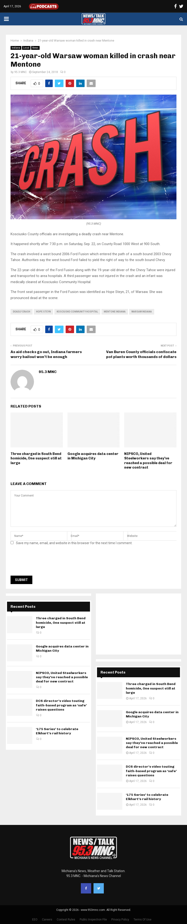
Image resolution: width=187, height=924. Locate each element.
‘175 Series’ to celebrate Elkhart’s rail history (57, 731)
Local (26, 47)
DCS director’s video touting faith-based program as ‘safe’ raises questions (61, 705)
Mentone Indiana (115, 311)
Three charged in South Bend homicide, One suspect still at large (36, 458)
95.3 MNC (20, 72)
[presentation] (46, 562)
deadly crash (21, 311)
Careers (47, 919)
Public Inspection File (93, 919)
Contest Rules (66, 919)
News (35, 47)
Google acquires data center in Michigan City (92, 456)
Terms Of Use (142, 919)
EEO (34, 919)
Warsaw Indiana (141, 311)
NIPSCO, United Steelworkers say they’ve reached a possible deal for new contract (148, 461)
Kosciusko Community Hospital (77, 311)
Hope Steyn (43, 311)
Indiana (16, 47)
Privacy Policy (120, 919)
